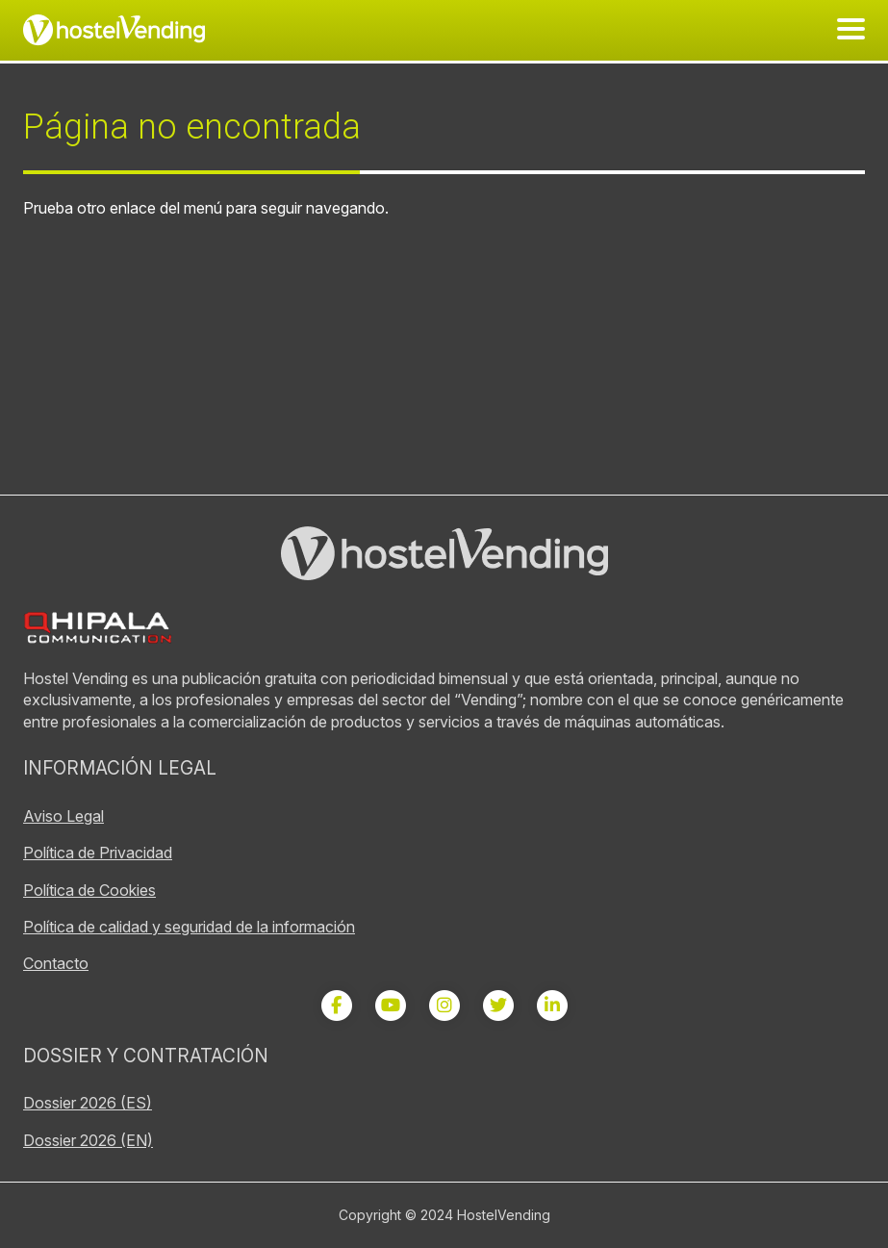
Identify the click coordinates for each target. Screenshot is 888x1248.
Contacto (56, 963)
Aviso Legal (63, 816)
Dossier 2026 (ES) (87, 1102)
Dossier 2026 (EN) (88, 1140)
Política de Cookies (89, 890)
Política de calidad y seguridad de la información (189, 926)
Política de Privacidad (97, 852)
